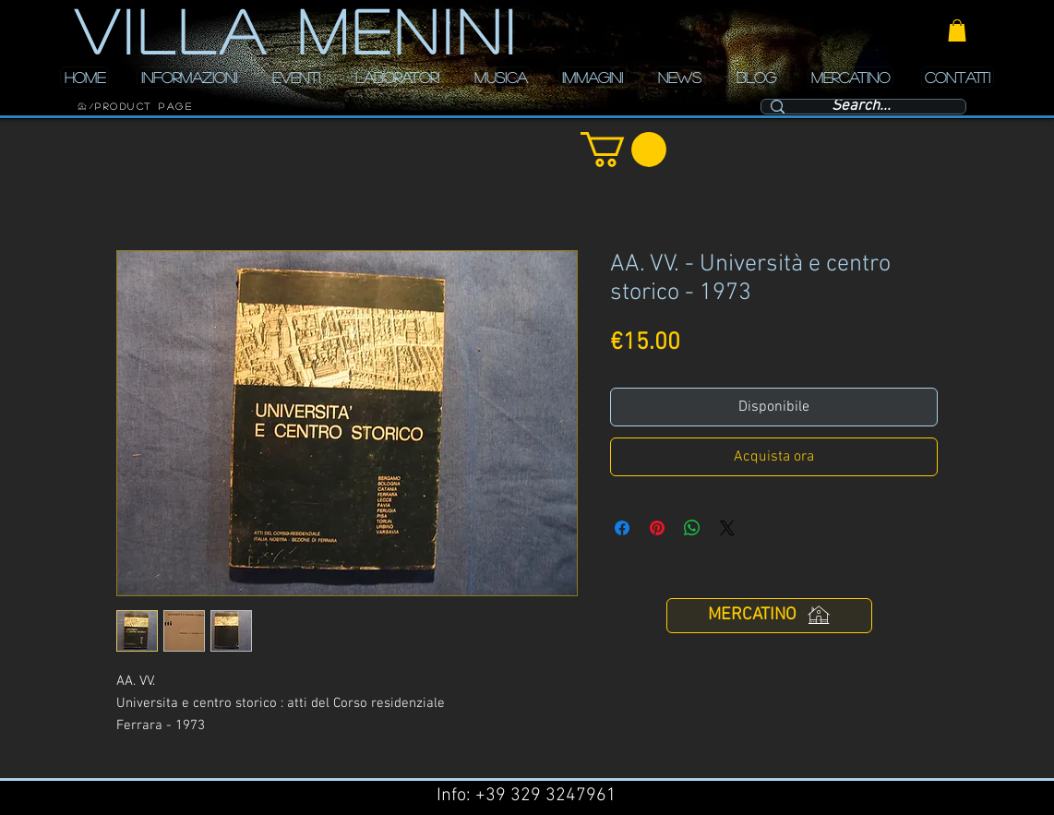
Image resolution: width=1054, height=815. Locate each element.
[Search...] (861, 107)
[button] (957, 30)
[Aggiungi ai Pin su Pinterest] (657, 528)
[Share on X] (727, 528)
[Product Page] (144, 106)
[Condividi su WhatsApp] (692, 528)
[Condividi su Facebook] (622, 528)
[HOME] (82, 106)
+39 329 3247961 (546, 796)
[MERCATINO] (769, 615)
